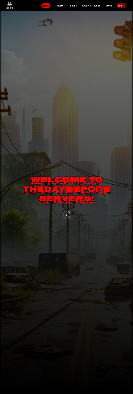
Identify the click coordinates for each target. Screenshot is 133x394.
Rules (73, 7)
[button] (66, 214)
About (45, 7)
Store (109, 7)
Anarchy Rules (91, 7)
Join (120, 7)
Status (61, 7)
